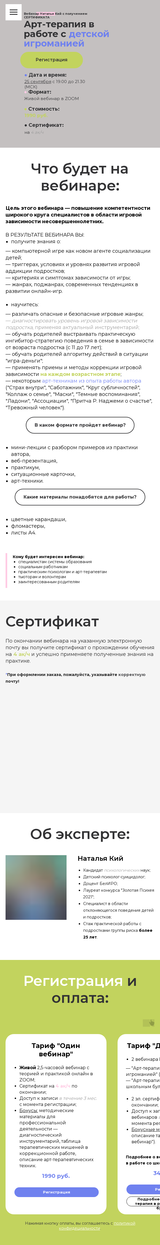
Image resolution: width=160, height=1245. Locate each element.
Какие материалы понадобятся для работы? (80, 497)
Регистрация (51, 59)
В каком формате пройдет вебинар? (80, 425)
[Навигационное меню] (13, 12)
